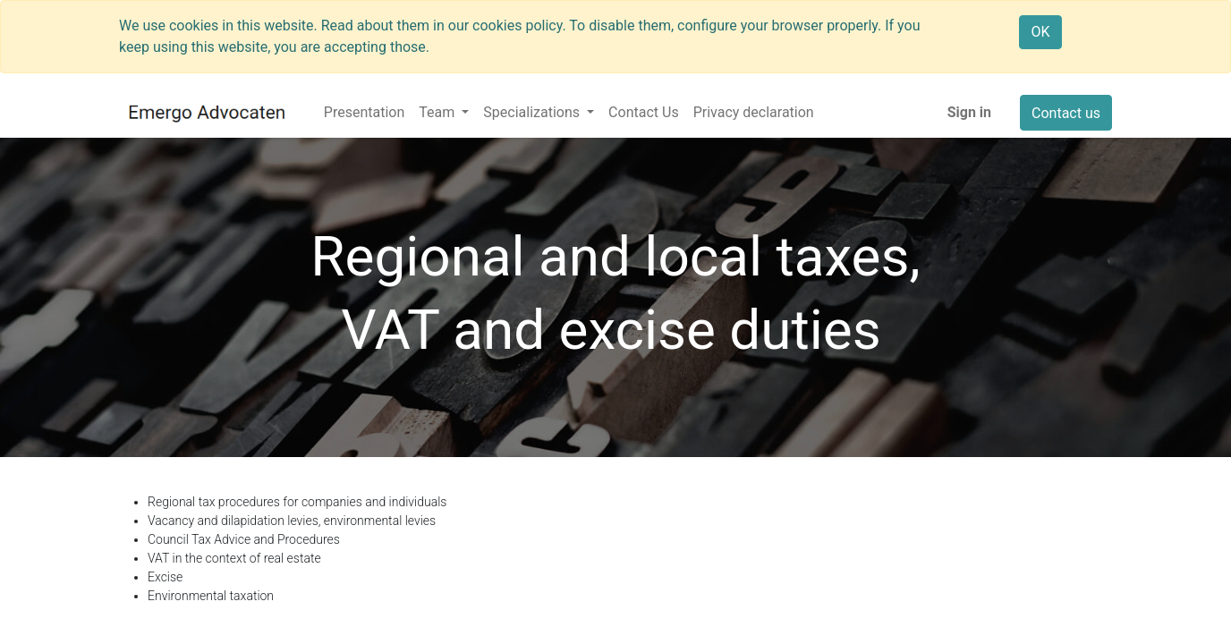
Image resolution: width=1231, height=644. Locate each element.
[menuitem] (364, 113)
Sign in (969, 112)
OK (1040, 31)
